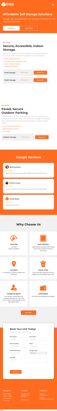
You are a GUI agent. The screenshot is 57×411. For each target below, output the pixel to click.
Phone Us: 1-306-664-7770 (44, 394)
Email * (31, 343)
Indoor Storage (7, 394)
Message (12, 357)
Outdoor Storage (7, 396)
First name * (13, 336)
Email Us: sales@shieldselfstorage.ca (47, 398)
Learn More (29, 28)
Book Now (11, 28)
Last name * (32, 336)
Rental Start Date (15, 350)
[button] (53, 5)
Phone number (14, 343)
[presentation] (21, 366)
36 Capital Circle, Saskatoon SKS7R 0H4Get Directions (25, 397)
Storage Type (33, 350)
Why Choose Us (7, 398)
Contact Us (6, 400)
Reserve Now (40, 72)
